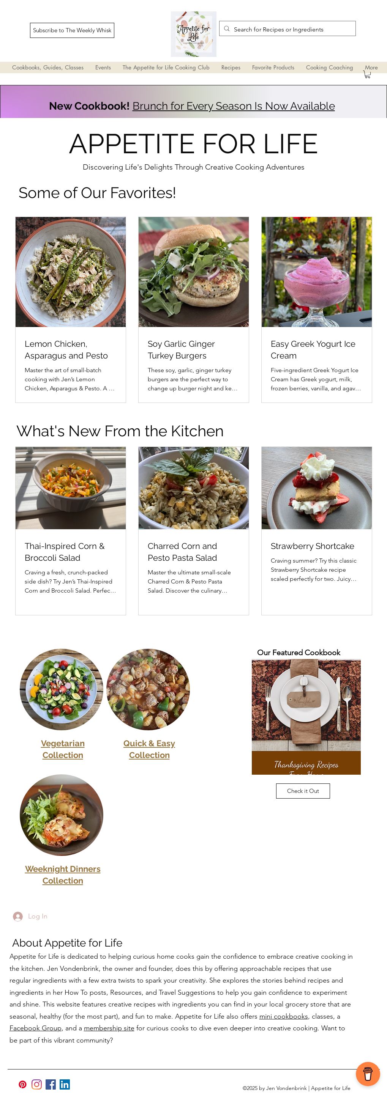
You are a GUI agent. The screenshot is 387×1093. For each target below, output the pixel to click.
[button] (367, 74)
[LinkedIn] (65, 1084)
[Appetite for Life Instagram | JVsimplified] (37, 1084)
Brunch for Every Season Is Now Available (234, 106)
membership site (109, 1028)
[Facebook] (51, 1084)
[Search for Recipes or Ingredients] (287, 29)
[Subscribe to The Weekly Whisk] (72, 30)
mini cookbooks (283, 1016)
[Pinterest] (22, 1084)
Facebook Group (35, 1028)
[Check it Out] (303, 791)
